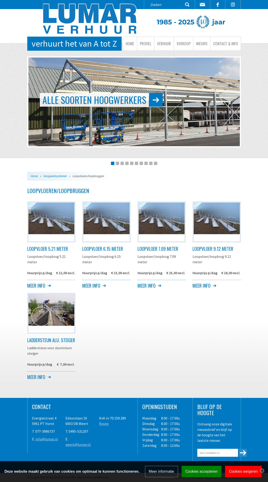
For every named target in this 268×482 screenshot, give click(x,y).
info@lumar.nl (46, 439)
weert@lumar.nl (78, 444)
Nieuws (202, 43)
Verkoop (183, 43)
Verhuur (164, 43)
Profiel (145, 43)
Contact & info (225, 43)
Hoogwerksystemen (55, 176)
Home (130, 43)
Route (104, 423)
